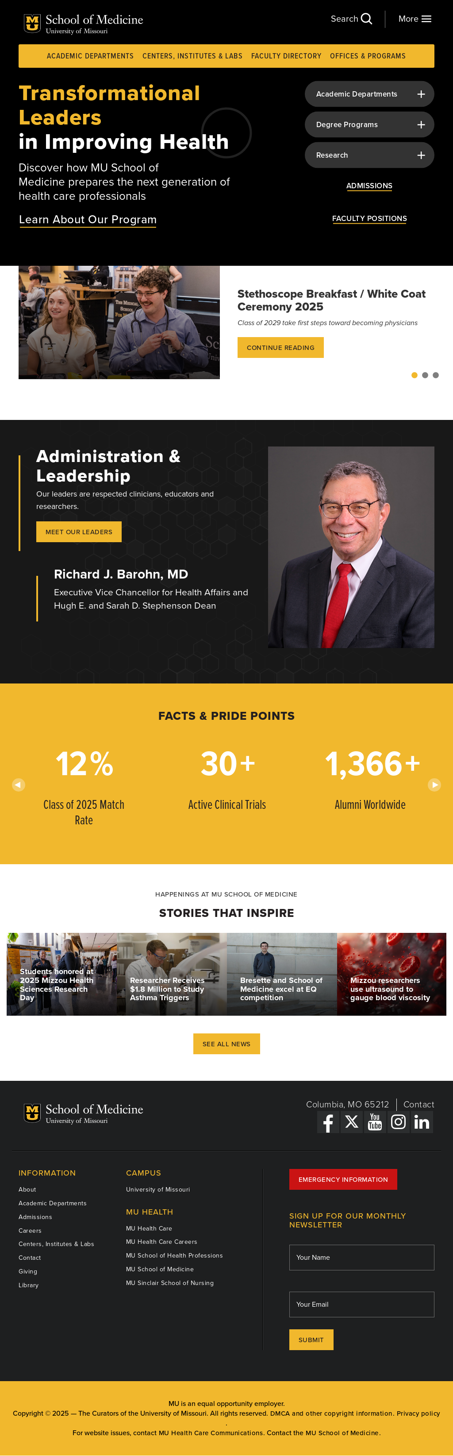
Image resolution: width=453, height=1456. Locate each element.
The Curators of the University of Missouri (142, 1413)
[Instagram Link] (399, 1122)
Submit (311, 1340)
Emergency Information (343, 1180)
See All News (227, 1044)
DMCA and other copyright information (331, 1413)
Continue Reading (281, 348)
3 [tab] (435, 375)
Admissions (35, 1217)
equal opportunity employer (240, 1403)
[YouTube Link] (375, 1122)
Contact (419, 1104)
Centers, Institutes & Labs (192, 56)
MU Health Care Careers (162, 1242)
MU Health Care (149, 1228)
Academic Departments (90, 56)
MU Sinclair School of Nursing (170, 1283)
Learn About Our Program (88, 219)
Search (351, 19)
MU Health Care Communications (211, 1433)
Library (29, 1285)
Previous (18, 785)
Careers (30, 1231)
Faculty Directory (286, 56)
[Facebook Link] (328, 1122)
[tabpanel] (226, 323)
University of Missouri (158, 1189)
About (27, 1189)
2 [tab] (425, 375)
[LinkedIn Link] (422, 1122)
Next (434, 785)
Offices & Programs (368, 56)
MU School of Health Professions (174, 1255)
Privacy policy (418, 1413)
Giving (28, 1271)
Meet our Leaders (79, 532)
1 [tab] (414, 375)
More (415, 19)
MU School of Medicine (160, 1269)
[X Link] (352, 1122)
